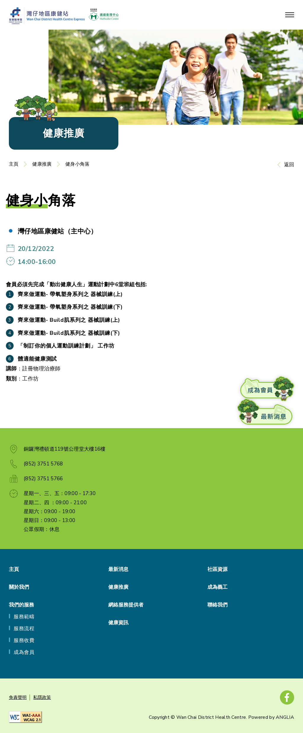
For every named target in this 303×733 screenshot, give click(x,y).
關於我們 (19, 587)
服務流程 (24, 628)
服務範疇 (24, 616)
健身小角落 (77, 164)
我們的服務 (21, 604)
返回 (289, 164)
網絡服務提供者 (126, 604)
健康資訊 (118, 622)
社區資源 (217, 569)
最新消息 (118, 569)
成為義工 (217, 587)
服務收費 (24, 640)
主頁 (13, 164)
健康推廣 (41, 164)
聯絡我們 (217, 604)
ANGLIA (285, 717)
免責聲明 (18, 697)
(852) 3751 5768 (43, 463)
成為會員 (24, 652)
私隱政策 (42, 697)
